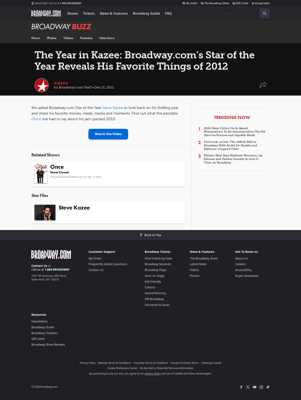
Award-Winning (155, 293)
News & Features (114, 13)
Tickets (89, 13)
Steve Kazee (112, 107)
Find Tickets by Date (158, 258)
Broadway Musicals (158, 264)
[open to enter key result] (265, 13)
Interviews (107, 38)
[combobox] (246, 13)
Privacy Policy (88, 363)
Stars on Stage (155, 276)
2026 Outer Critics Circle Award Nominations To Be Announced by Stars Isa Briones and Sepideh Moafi (234, 132)
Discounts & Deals (157, 305)
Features (86, 38)
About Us (241, 258)
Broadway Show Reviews (48, 344)
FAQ (168, 13)
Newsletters (39, 321)
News (35, 38)
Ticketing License (211, 363)
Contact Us (39, 266)
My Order (190, 3)
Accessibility (243, 270)
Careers (240, 264)
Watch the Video (108, 134)
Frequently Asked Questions (108, 264)
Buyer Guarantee (247, 276)
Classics (150, 287)
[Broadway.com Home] (46, 13)
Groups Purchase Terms (185, 363)
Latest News (198, 264)
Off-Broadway (154, 299)
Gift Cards (240, 3)
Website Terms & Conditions (114, 363)
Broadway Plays (155, 270)
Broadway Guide (146, 13)
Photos (51, 38)
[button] (263, 87)
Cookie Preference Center (122, 368)
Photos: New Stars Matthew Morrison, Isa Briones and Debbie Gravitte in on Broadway (233, 159)
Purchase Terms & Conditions (151, 363)
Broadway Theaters (44, 333)
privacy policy (153, 373)
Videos (68, 38)
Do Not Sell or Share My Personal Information (167, 368)
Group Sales (261, 3)
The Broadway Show (215, 3)
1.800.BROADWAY (56, 3)
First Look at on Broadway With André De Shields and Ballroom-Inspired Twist (230, 145)
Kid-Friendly (153, 282)
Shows (72, 13)
